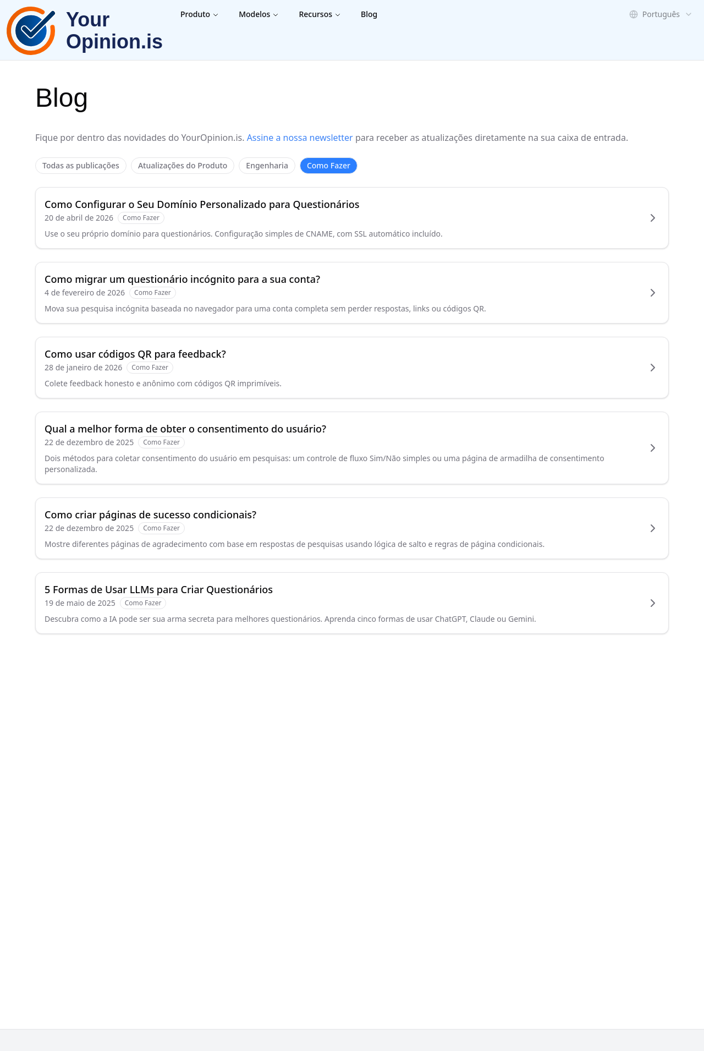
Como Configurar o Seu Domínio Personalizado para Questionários (202, 204)
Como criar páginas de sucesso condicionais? (150, 514)
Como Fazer (328, 165)
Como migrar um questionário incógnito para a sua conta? (182, 279)
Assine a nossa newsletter (300, 138)
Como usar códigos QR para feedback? (135, 353)
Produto (199, 14)
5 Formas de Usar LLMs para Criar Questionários (159, 589)
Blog (369, 14)
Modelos (259, 14)
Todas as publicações (80, 165)
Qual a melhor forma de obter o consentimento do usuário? (185, 428)
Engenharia (267, 165)
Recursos (320, 14)
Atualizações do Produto (182, 165)
